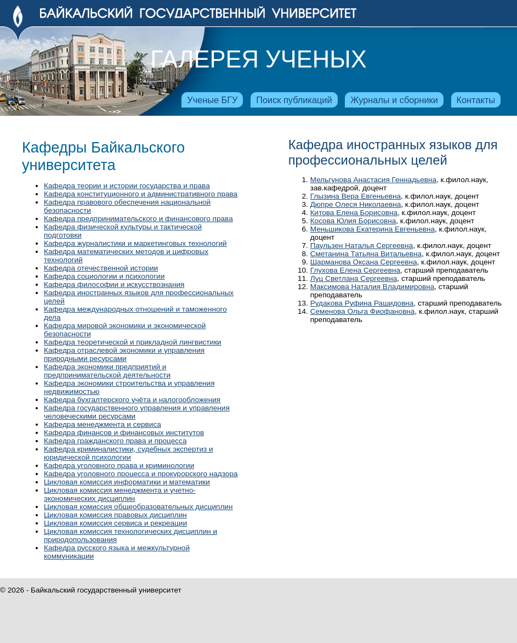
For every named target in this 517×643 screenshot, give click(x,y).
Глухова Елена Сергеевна (355, 270)
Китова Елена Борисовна (353, 212)
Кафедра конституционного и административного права (140, 194)
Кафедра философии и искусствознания (114, 284)
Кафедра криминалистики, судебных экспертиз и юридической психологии (128, 453)
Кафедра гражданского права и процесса (115, 441)
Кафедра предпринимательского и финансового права (138, 219)
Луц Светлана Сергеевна (353, 278)
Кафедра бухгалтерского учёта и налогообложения (132, 400)
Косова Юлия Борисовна (353, 221)
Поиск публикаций (294, 100)
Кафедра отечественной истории (101, 268)
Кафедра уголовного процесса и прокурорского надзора (141, 474)
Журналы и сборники (394, 100)
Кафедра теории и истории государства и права (127, 186)
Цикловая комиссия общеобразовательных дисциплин (138, 507)
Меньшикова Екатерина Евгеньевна (372, 229)
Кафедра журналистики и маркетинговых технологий (135, 243)
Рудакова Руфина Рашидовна (362, 303)
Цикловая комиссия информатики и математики (127, 482)
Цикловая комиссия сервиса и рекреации (115, 523)
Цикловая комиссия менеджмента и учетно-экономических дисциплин (120, 494)
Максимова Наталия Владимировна (372, 287)
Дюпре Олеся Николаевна (355, 204)
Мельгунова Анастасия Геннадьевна (373, 180)
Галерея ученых (258, 59)
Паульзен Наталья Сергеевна (361, 245)
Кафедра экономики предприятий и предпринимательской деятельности (107, 371)
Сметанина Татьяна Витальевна (366, 254)
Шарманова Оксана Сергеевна (363, 262)
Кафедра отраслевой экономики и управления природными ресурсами (124, 354)
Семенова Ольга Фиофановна (362, 311)
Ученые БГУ (212, 100)
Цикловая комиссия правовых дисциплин (115, 515)
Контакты (476, 100)
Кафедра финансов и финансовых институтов (124, 432)
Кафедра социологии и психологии (104, 276)
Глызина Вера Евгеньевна (355, 196)
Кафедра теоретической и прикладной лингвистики (132, 342)
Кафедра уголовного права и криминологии (119, 465)
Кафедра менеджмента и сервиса (102, 424)
